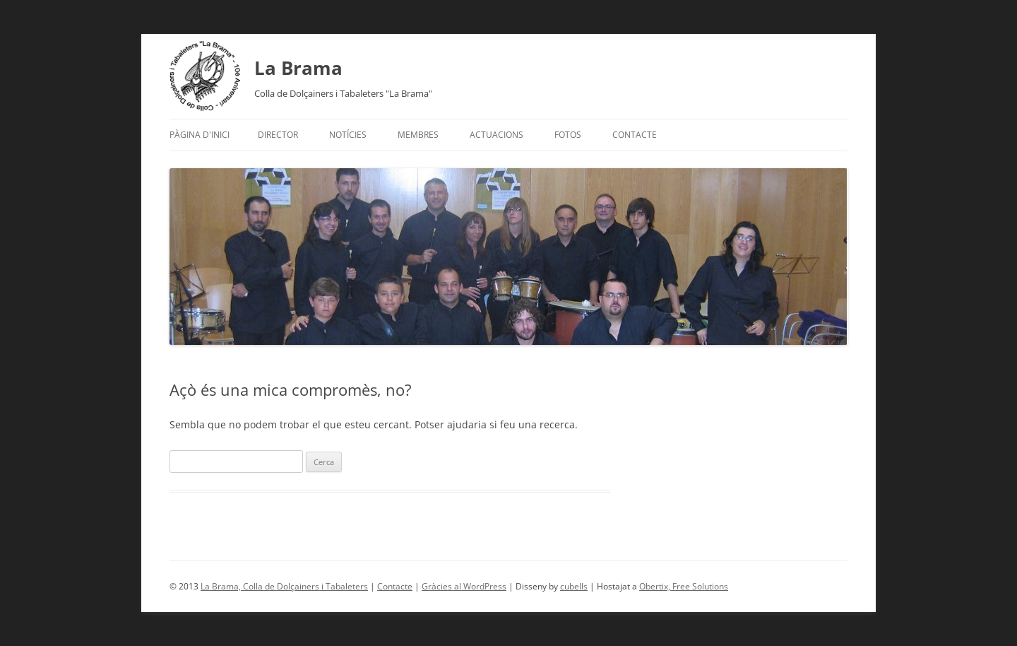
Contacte (634, 135)
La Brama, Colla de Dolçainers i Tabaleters (284, 586)
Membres (418, 135)
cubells (574, 586)
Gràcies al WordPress (464, 586)
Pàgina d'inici (200, 135)
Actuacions (496, 135)
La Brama (298, 68)
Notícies (348, 135)
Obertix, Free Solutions (683, 586)
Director (278, 135)
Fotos (567, 135)
